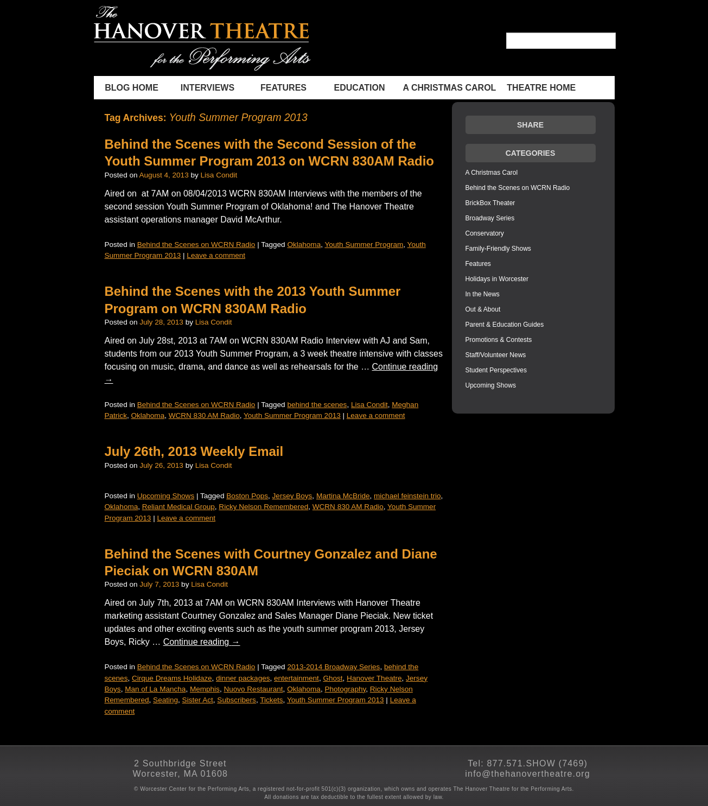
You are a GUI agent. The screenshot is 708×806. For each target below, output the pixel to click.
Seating (165, 700)
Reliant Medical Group (178, 507)
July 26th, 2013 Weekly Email (194, 451)
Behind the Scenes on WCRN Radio (196, 244)
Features (283, 87)
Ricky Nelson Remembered (263, 507)
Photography (345, 689)
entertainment (296, 678)
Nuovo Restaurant (253, 689)
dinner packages (243, 678)
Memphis (205, 689)
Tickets (271, 700)
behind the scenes (317, 405)
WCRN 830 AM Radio (204, 415)
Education (359, 87)
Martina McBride (343, 496)
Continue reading (201, 641)
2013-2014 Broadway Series (333, 667)
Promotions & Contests (498, 340)
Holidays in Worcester (496, 279)
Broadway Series (490, 218)
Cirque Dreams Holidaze (172, 678)
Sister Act (197, 700)
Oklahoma (304, 244)
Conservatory (484, 233)
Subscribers (236, 700)
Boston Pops (247, 496)
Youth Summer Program (363, 244)
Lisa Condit (219, 175)
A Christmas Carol (449, 87)
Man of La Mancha (155, 689)
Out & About (483, 309)
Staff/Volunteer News (495, 355)
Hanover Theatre (374, 678)
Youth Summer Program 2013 (292, 415)
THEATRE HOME (541, 87)
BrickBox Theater (490, 203)
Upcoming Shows (165, 496)
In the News (482, 294)
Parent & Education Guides (504, 324)
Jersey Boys (292, 496)
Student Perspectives (496, 370)
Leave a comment (216, 255)
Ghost (332, 678)
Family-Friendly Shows (498, 248)
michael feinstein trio (407, 496)
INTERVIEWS (207, 87)
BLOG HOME (131, 87)
